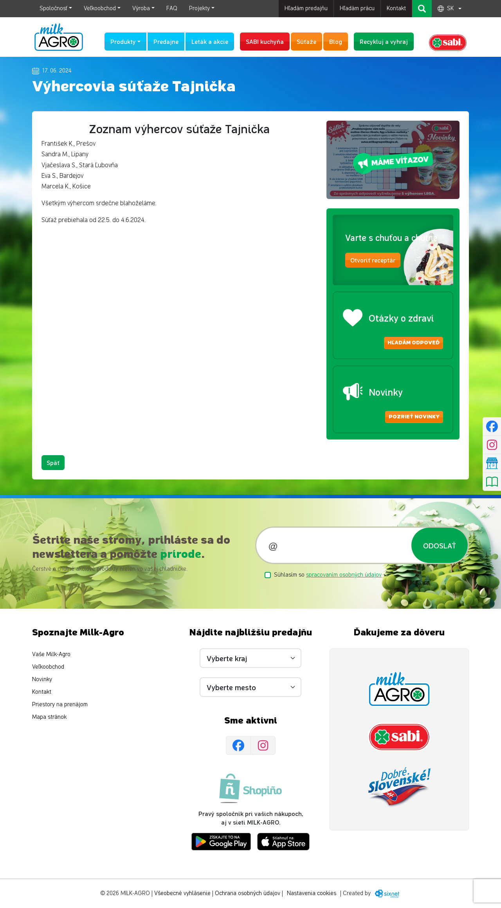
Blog (335, 41)
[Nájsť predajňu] (492, 463)
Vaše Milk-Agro (51, 654)
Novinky (42, 679)
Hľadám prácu (357, 8)
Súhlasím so (328, 575)
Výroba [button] (141, 8)
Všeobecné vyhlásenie (182, 893)
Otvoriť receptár (372, 260)
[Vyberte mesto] (250, 687)
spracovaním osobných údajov (344, 575)
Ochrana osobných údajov (247, 893)
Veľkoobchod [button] (100, 8)
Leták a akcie (209, 41)
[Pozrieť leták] (492, 481)
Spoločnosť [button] (53, 8)
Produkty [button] (123, 41)
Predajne (165, 41)
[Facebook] (238, 745)
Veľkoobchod (48, 667)
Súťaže (306, 41)
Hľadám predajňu (306, 8)
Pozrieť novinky (414, 417)
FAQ (171, 8)
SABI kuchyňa (265, 41)
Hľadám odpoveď (413, 342)
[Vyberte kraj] (250, 658)
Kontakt (396, 8)
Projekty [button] (199, 8)
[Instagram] (263, 745)
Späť (53, 462)
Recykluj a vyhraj (384, 41)
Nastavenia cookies (311, 893)
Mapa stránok (49, 717)
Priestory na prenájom (60, 704)
